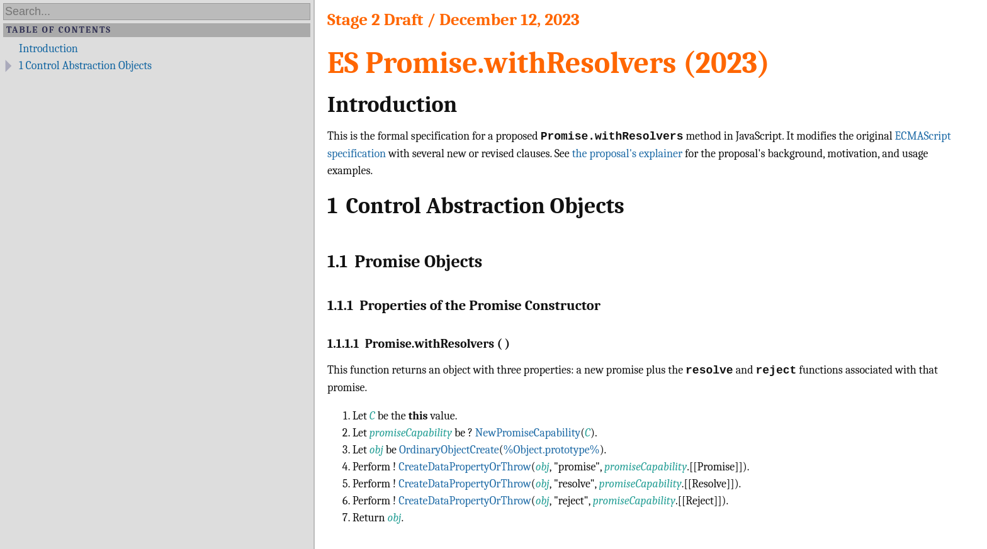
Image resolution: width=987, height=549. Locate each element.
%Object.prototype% (552, 450)
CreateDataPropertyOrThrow (464, 467)
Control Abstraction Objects (85, 65)
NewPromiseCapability (527, 433)
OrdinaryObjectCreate (449, 450)
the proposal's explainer (627, 153)
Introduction (48, 48)
